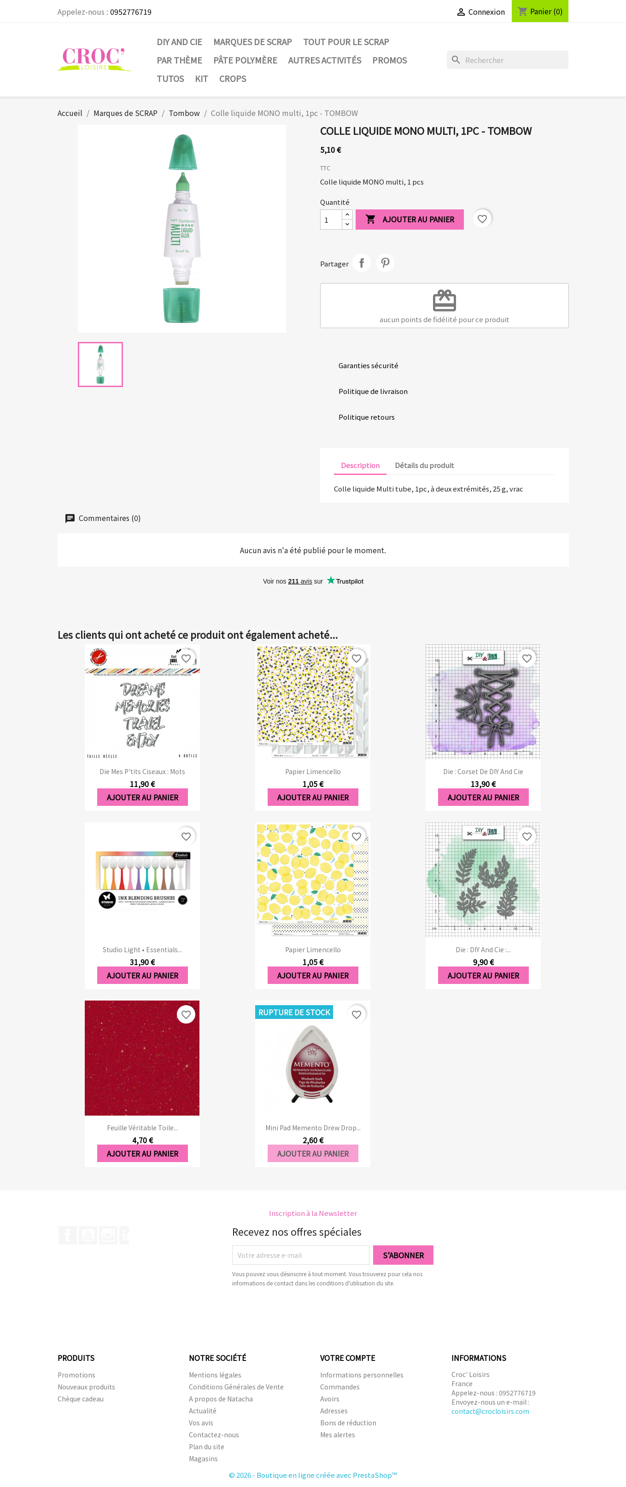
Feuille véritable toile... (142, 1127)
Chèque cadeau (81, 1398)
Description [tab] (360, 465)
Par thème (179, 60)
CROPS (232, 78)
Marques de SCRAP (252, 41)
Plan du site (206, 1446)
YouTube (88, 1235)
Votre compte (347, 1357)
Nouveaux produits (86, 1386)
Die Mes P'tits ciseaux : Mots (142, 771)
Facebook (68, 1235)
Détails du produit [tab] (424, 465)
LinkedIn (128, 1235)
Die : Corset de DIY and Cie (483, 771)
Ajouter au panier (409, 220)
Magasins (203, 1458)
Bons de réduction (348, 1422)
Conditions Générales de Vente (236, 1386)
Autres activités (324, 60)
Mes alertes (337, 1434)
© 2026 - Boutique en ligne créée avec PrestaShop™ (313, 1475)
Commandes (340, 1386)
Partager (361, 263)
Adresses (334, 1410)
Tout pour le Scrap (346, 41)
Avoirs (329, 1398)
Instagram (108, 1235)
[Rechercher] (507, 60)
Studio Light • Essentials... (142, 949)
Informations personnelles (362, 1374)
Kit (201, 78)
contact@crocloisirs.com (490, 1411)
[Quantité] (331, 219)
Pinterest (385, 263)
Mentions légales (215, 1374)
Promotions (76, 1374)
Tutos (170, 78)
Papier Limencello (313, 771)
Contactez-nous (214, 1434)
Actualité (202, 1410)
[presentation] (309, 1313)
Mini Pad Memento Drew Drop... (313, 1127)
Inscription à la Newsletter (313, 1213)
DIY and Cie (179, 41)
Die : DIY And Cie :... (483, 949)
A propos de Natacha (221, 1398)
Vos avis (201, 1422)
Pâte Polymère (245, 60)
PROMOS (389, 60)
